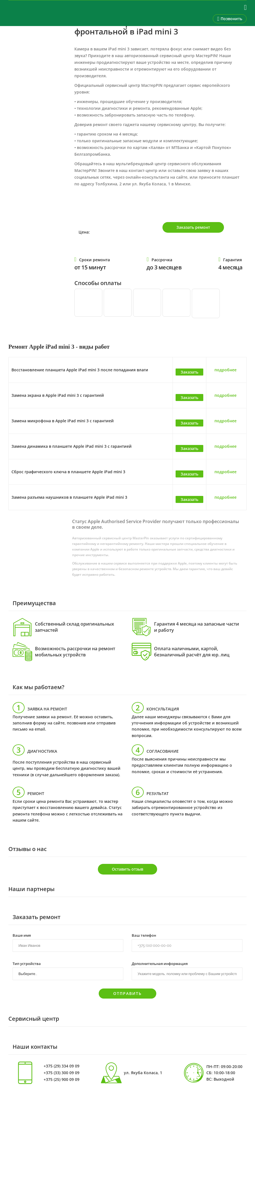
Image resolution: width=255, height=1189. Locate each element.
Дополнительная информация (160, 963)
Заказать (189, 372)
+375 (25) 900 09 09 (61, 1079)
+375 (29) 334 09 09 (61, 1066)
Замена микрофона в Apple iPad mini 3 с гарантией (62, 420)
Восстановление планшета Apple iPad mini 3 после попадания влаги (79, 369)
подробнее (225, 369)
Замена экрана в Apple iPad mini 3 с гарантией (57, 395)
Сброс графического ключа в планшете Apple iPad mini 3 (68, 471)
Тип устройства (27, 963)
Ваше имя (22, 935)
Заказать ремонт (193, 227)
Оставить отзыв (127, 869)
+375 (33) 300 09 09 (61, 1073)
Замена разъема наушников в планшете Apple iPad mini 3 (69, 497)
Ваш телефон (144, 935)
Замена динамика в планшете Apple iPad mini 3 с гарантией (71, 446)
